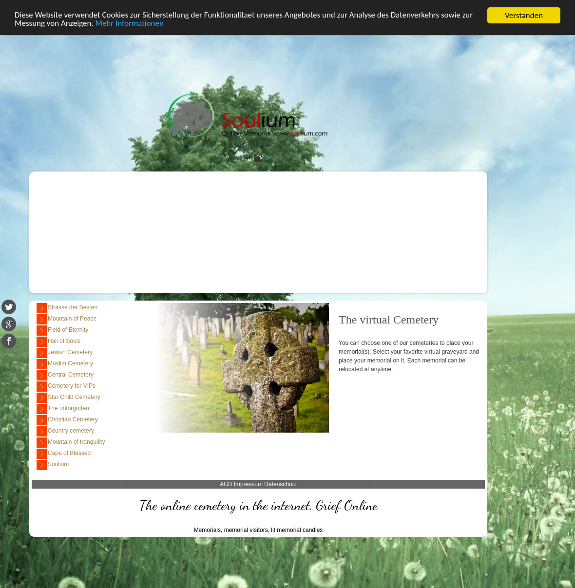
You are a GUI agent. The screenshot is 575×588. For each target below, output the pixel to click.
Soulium (53, 465)
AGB (226, 484)
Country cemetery (65, 431)
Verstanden (524, 15)
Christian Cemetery (67, 420)
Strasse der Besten (67, 308)
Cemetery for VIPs (66, 386)
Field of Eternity (62, 330)
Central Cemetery (65, 375)
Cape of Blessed (64, 454)
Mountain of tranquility (71, 442)
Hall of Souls (58, 342)
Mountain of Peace (66, 319)
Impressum (248, 484)
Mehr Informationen (130, 24)
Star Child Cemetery (68, 398)
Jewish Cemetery (65, 353)
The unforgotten (63, 409)
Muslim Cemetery (65, 364)
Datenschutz (280, 484)
